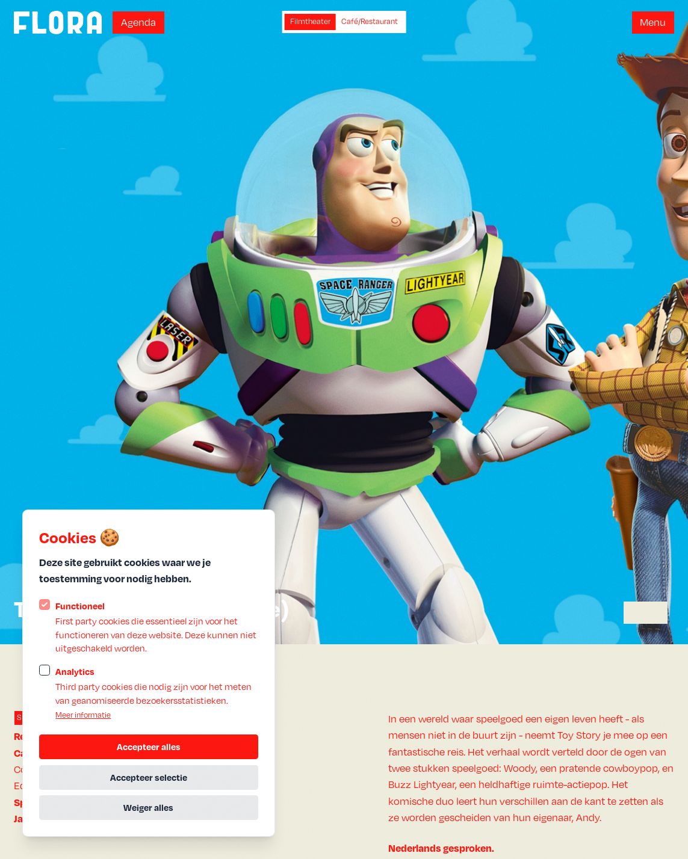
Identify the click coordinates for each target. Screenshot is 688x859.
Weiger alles (148, 807)
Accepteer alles (149, 746)
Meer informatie (83, 714)
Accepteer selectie (148, 777)
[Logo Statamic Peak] (58, 22)
